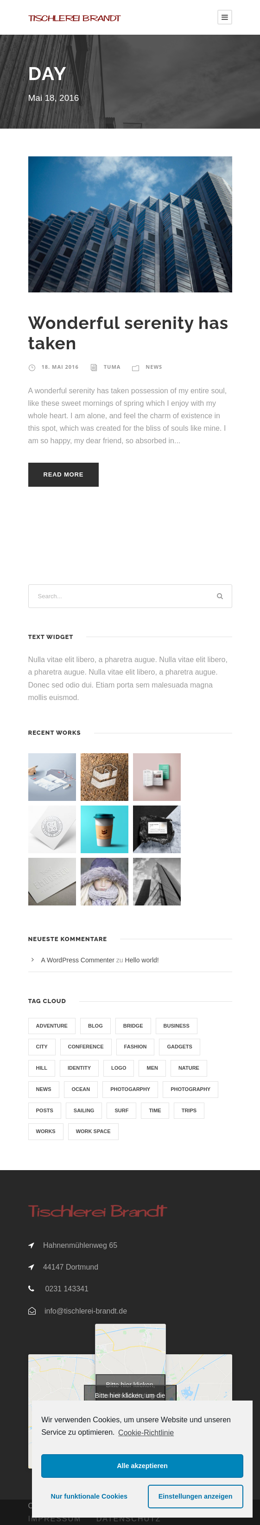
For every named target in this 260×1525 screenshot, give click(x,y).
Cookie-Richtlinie (146, 1433)
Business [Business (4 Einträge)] (177, 1026)
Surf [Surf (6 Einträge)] (121, 1110)
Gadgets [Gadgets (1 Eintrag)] (179, 1046)
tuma (112, 366)
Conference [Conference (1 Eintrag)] (86, 1046)
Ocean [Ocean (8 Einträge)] (81, 1089)
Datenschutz (128, 1519)
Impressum (55, 1519)
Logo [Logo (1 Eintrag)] (118, 1068)
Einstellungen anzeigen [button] (196, 1496)
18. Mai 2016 (60, 366)
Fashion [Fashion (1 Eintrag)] (135, 1046)
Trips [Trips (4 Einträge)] (189, 1110)
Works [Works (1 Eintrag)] (46, 1131)
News (154, 366)
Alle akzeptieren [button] (142, 1465)
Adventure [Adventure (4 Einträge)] (52, 1026)
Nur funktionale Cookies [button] (89, 1496)
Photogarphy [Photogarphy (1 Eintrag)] (130, 1089)
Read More (64, 474)
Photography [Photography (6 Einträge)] (190, 1089)
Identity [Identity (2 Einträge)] (79, 1068)
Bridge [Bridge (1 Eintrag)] (133, 1026)
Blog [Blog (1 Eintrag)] (95, 1026)
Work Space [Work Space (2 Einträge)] (93, 1131)
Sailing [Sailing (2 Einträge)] (84, 1110)
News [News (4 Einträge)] (43, 1089)
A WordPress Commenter (77, 960)
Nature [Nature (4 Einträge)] (188, 1068)
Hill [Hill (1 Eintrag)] (41, 1068)
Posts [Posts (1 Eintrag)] (44, 1110)
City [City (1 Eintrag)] (42, 1046)
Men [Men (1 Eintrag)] (152, 1068)
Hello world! (142, 960)
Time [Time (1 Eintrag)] (155, 1110)
